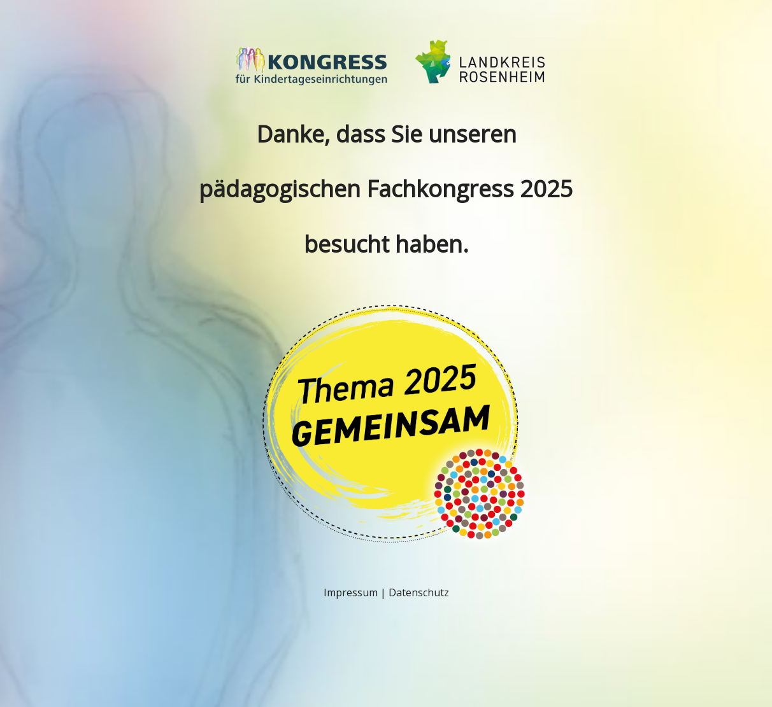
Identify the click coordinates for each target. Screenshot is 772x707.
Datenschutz (419, 592)
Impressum (351, 592)
